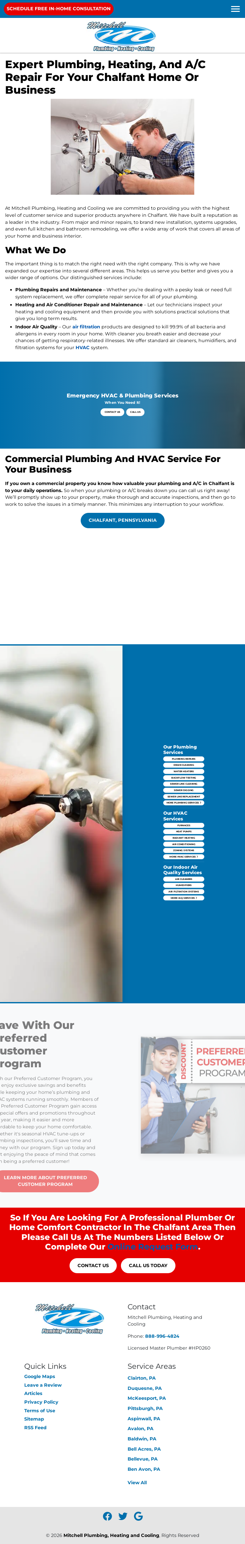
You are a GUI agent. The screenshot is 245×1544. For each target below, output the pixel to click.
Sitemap (34, 1419)
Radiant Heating (183, 829)
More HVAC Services (183, 837)
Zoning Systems (184, 834)
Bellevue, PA (143, 1459)
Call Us (128, 407)
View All (137, 1482)
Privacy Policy (41, 1402)
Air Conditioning (184, 832)
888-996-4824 (162, 1336)
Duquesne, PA (145, 1388)
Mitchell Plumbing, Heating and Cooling (111, 1535)
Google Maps (39, 1376)
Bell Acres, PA (144, 1449)
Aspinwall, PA (144, 1419)
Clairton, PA (142, 1378)
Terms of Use (39, 1411)
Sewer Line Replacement (183, 813)
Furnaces (183, 824)
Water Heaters (184, 803)
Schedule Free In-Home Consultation (59, 9)
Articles (33, 1393)
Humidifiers (184, 848)
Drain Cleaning (184, 800)
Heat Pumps (184, 827)
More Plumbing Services (183, 815)
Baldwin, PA (142, 1439)
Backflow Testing (184, 805)
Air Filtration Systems (184, 850)
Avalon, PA (140, 1428)
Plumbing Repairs (183, 798)
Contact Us (118, 407)
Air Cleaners (183, 846)
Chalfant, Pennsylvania (123, 520)
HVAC (83, 347)
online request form (153, 1246)
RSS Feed (35, 1427)
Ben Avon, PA (144, 1469)
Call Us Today (148, 1265)
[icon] (108, 1518)
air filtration (86, 327)
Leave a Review (43, 1385)
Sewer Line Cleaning (183, 808)
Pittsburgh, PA (145, 1408)
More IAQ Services (184, 853)
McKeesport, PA (147, 1398)
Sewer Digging (184, 810)
